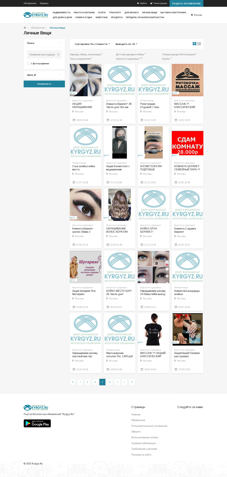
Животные (102, 17)
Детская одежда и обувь (130, 54)
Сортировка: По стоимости (91, 44)
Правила (44, 3)
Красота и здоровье (128, 58)
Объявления (30, 3)
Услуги (102, 12)
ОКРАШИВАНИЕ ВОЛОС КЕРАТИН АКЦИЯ (117, 231)
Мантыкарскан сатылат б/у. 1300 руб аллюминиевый (119, 356)
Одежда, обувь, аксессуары (86, 54)
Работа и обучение (84, 12)
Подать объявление (186, 3)
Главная (135, 414)
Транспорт (115, 12)
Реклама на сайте (141, 454)
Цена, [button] (44, 75)
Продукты (117, 17)
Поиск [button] (44, 43)
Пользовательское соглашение (149, 425)
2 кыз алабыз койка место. (83, 168)
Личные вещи (149, 12)
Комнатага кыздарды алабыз (187, 293)
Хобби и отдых (83, 17)
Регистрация (158, 3)
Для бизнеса (132, 12)
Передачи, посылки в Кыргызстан (145, 17)
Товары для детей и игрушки (179, 54)
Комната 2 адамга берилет (185, 230)
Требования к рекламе (144, 448)
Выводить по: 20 (125, 44)
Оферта (136, 431)
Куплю (166, 58)
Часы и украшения (80, 58)
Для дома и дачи (62, 17)
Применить (44, 84)
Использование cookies (144, 437)
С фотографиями (40, 63)
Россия (198, 14)
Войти (142, 3)
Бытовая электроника (173, 12)
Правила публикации (143, 443)
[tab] (44, 43)
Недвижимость (61, 12)
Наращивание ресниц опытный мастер (84, 355)
